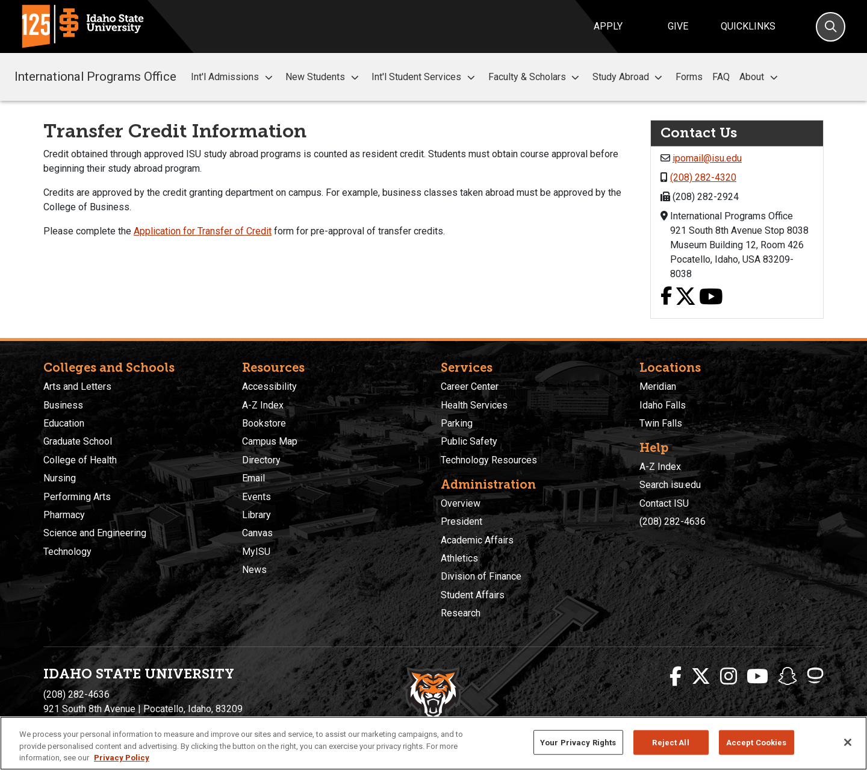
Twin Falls (660, 423)
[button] (268, 77)
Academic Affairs (477, 540)
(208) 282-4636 (672, 521)
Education (63, 423)
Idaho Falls (662, 405)
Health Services (474, 405)
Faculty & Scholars (535, 77)
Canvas (257, 533)
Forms (689, 77)
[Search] (830, 26)
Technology (67, 551)
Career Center (470, 386)
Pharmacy (64, 515)
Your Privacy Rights (578, 742)
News (254, 569)
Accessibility (269, 386)
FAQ (721, 77)
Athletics (459, 558)
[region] (433, 743)
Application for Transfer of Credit (203, 231)
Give (678, 26)
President (461, 521)
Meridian (657, 386)
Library (256, 515)
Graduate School (77, 441)
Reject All (670, 742)
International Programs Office (95, 76)
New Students (323, 77)
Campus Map (269, 441)
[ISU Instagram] (728, 676)
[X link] (685, 297)
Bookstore (264, 423)
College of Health (80, 460)
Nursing (59, 478)
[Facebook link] (666, 297)
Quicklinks (748, 26)
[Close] (847, 742)
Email (253, 478)
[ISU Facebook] (676, 676)
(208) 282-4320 (703, 177)
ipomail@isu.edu (707, 158)
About (760, 77)
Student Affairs (473, 595)
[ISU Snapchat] (787, 676)
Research (460, 613)
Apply (608, 26)
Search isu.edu (670, 484)
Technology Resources (489, 460)
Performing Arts (77, 496)
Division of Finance (481, 576)
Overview (460, 503)
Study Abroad (629, 77)
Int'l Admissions (233, 77)
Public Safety (469, 441)
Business (63, 405)
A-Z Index (263, 405)
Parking (457, 423)
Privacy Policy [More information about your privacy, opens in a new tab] (121, 757)
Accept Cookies (756, 742)
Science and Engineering (94, 533)
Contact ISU (664, 503)
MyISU (256, 551)
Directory (261, 460)
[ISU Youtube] (757, 676)
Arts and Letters (77, 386)
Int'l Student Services (424, 77)
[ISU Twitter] (700, 676)
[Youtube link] (711, 297)
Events (256, 496)
